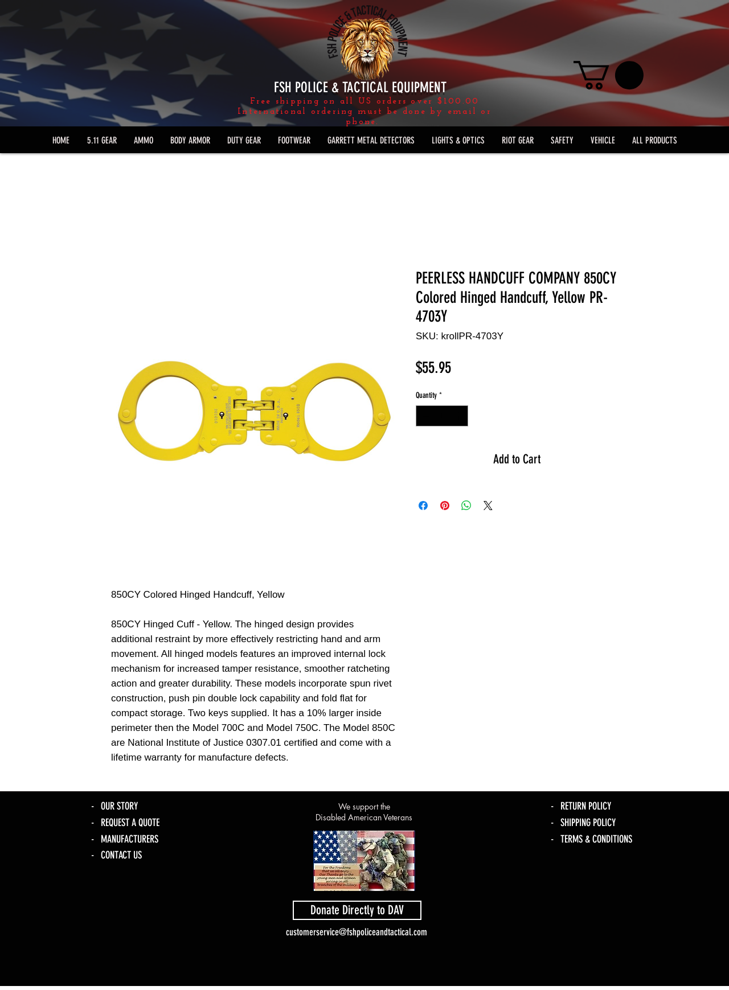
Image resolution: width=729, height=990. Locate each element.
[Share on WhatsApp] (466, 505)
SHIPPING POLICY (588, 822)
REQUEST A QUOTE (130, 822)
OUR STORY (119, 806)
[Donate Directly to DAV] (357, 910)
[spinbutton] (442, 416)
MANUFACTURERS (129, 839)
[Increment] (459, 416)
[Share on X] (488, 505)
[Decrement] (424, 416)
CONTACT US (121, 855)
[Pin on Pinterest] (445, 505)
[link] (609, 75)
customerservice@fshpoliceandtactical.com (356, 932)
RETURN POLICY (585, 806)
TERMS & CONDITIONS (596, 839)
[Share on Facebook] (423, 505)
